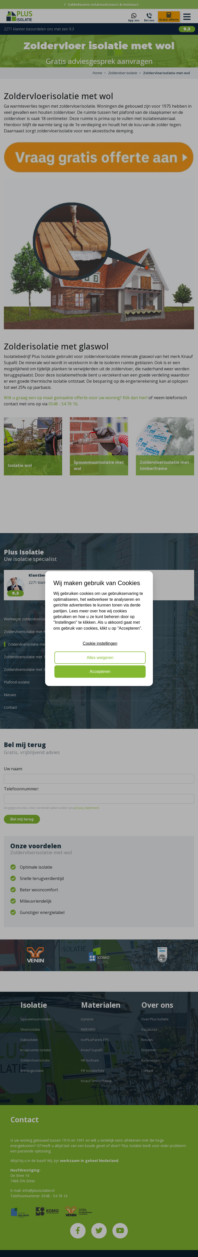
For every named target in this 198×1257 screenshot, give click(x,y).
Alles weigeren (100, 657)
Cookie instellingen (100, 643)
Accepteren (100, 671)
